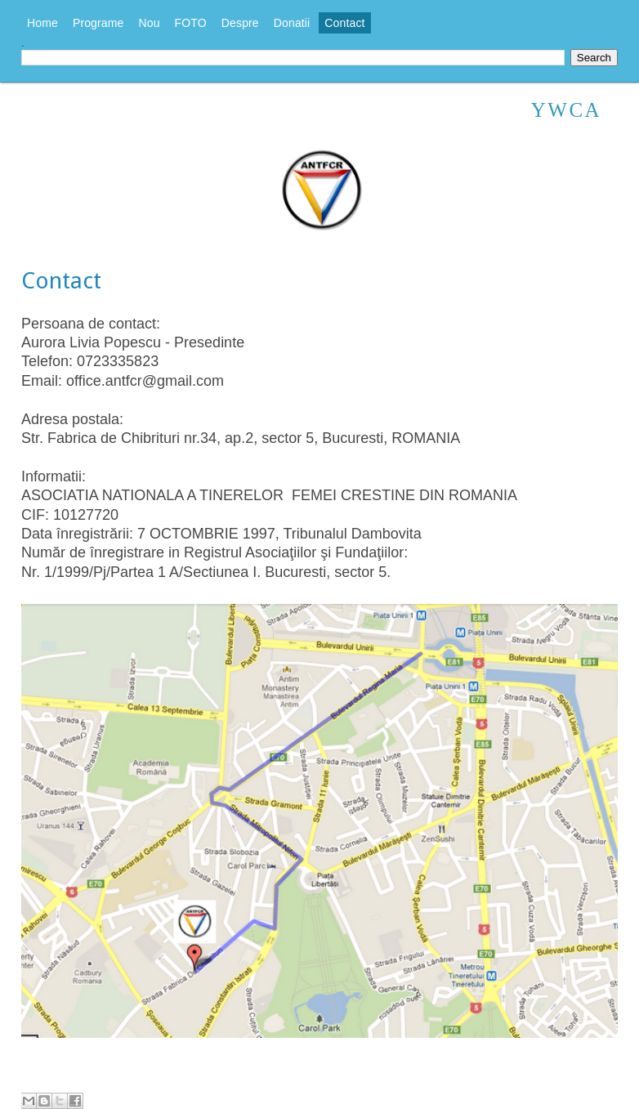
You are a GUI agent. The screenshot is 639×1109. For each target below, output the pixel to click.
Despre (240, 22)
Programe (98, 22)
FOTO (191, 22)
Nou (149, 22)
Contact (344, 22)
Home (42, 22)
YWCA (566, 110)
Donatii (292, 22)
